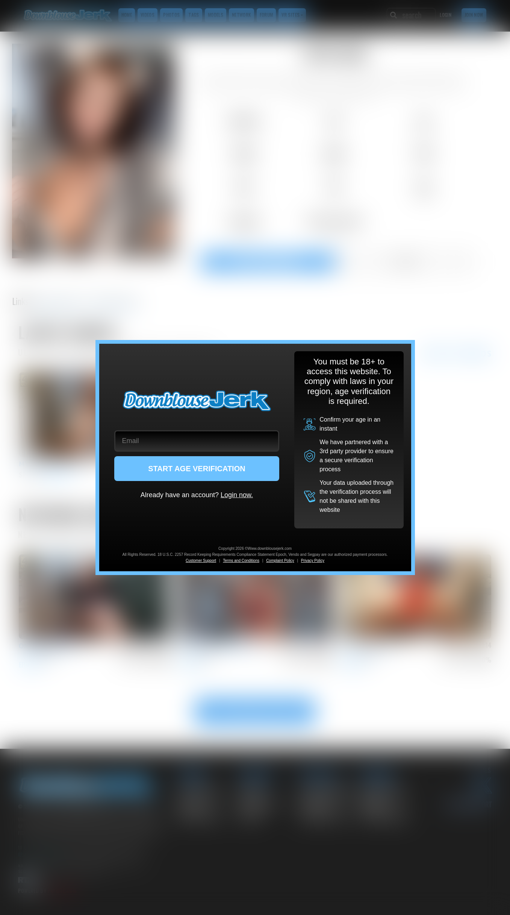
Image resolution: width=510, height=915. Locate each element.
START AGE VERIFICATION (196, 468)
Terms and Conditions (241, 560)
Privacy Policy (312, 560)
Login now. (237, 495)
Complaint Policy (280, 560)
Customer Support (201, 560)
